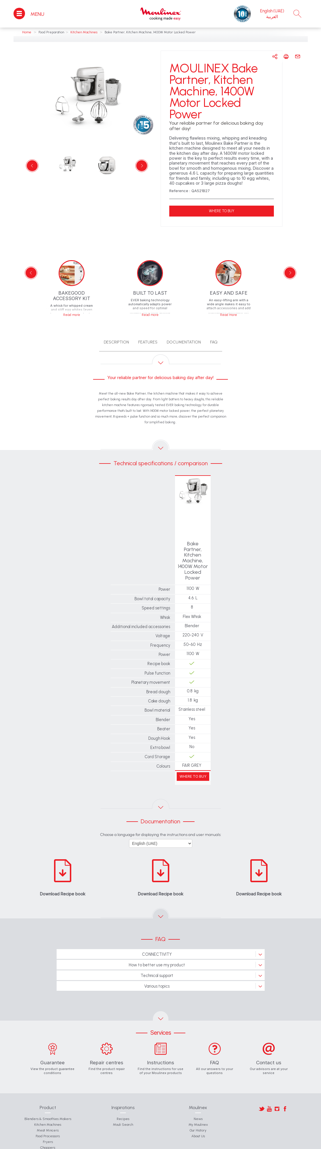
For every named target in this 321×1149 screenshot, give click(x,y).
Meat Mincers (48, 1108)
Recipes (123, 1096)
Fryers (48, 1119)
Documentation (184, 342)
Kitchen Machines (47, 1102)
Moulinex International (187, 1143)
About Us (198, 1113)
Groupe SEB (143, 1143)
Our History (198, 1108)
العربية (272, 16)
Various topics (157, 963)
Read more (71, 314)
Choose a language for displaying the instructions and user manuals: (160, 812)
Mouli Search (123, 1102)
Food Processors (48, 1113)
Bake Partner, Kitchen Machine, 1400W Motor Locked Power (192, 549)
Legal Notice (238, 1143)
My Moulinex (198, 1102)
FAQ (214, 342)
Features (147, 342)
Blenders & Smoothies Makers (47, 1096)
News (198, 1096)
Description (116, 342)
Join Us (162, 1143)
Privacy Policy (215, 1143)
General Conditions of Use (112, 1143)
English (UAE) (272, 10)
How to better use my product (157, 942)
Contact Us (82, 1143)
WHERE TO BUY (221, 211)
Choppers (47, 1125)
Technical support (157, 952)
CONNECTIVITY (157, 931)
